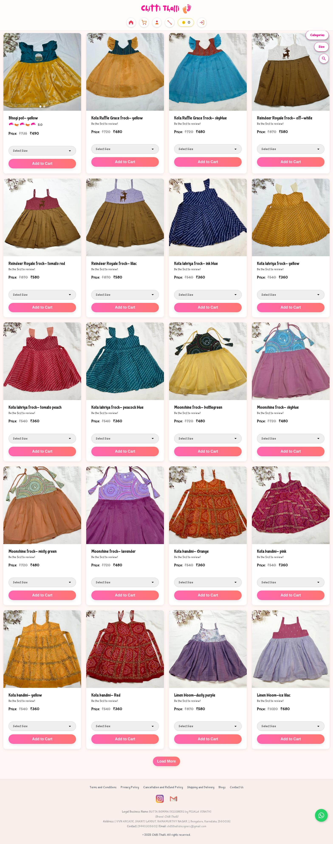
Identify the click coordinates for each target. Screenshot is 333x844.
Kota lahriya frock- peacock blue (117, 407)
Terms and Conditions (103, 785)
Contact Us (236, 785)
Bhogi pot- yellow (23, 118)
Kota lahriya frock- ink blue (196, 263)
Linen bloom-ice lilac (273, 693)
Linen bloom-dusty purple (194, 693)
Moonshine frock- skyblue (278, 407)
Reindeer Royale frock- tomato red (36, 263)
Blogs (222, 785)
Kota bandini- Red (105, 693)
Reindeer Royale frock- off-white (284, 118)
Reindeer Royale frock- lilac (114, 263)
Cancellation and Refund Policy (163, 785)
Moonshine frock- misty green (32, 550)
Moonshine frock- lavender (113, 550)
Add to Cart (42, 163)
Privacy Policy (130, 785)
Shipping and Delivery (200, 785)
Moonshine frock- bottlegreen (198, 407)
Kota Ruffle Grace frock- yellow (117, 118)
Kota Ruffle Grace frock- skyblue (200, 118)
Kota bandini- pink (271, 550)
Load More (166, 759)
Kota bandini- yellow (25, 693)
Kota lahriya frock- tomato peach (34, 407)
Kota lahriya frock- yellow (278, 263)
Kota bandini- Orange (191, 550)
